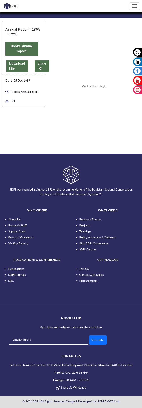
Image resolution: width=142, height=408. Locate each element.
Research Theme (90, 219)
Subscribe (97, 340)
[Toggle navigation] (134, 6)
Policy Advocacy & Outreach (97, 237)
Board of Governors (21, 237)
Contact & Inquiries (91, 274)
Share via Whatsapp (73, 387)
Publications (16, 268)
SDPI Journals (17, 274)
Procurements (88, 280)
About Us (14, 219)
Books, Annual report (22, 48)
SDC (11, 280)
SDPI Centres (87, 249)
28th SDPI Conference (93, 243)
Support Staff (16, 231)
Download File (17, 65)
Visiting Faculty (18, 243)
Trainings (85, 231)
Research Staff (17, 225)
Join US (84, 268)
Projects (84, 225)
